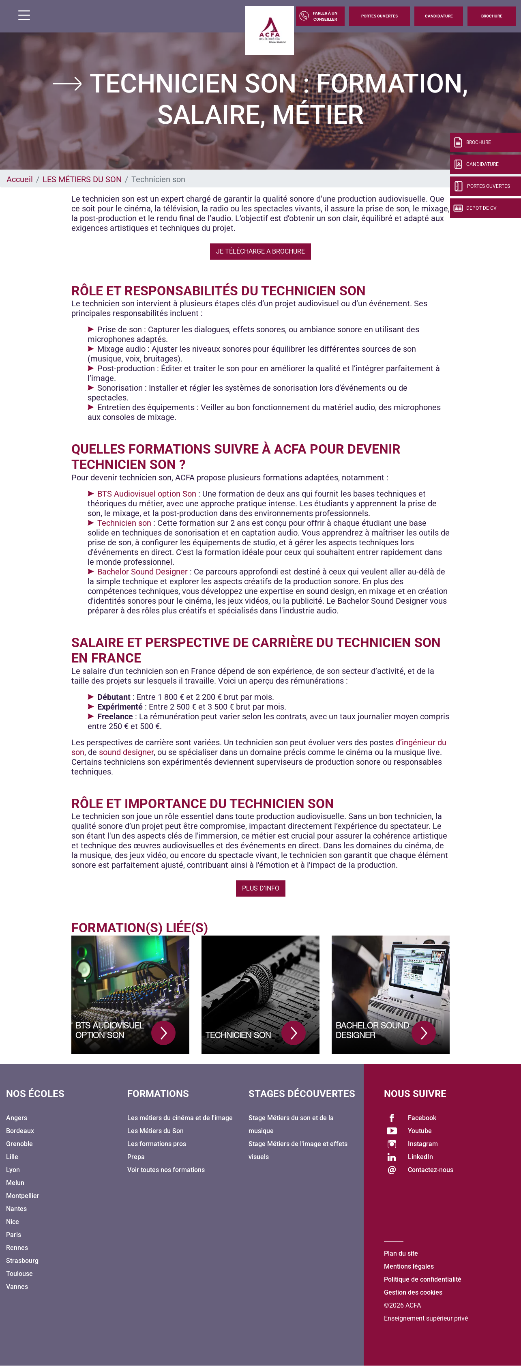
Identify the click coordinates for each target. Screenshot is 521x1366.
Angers (16, 1118)
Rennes (17, 1248)
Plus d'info (260, 888)
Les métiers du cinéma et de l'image (180, 1118)
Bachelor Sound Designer (142, 572)
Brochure (491, 16)
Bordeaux (20, 1131)
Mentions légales (409, 1266)
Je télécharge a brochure (260, 251)
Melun (15, 1183)
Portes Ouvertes (379, 16)
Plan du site (401, 1253)
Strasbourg (22, 1261)
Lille (12, 1157)
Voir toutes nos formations (166, 1170)
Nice (12, 1222)
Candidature (439, 16)
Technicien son (124, 523)
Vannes (17, 1287)
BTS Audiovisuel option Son (146, 494)
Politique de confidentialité (422, 1279)
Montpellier (22, 1196)
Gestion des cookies (413, 1292)
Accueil (19, 179)
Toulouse (19, 1274)
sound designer (126, 752)
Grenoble (19, 1144)
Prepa (136, 1157)
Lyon (13, 1170)
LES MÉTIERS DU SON (82, 179)
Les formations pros (156, 1144)
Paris (13, 1235)
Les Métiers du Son (155, 1131)
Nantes (16, 1209)
